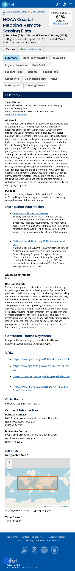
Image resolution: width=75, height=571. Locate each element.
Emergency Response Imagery (30, 213)
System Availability (57, 536)
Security (29, 540)
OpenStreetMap (62, 506)
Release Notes (39, 536)
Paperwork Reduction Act (48, 540)
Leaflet (48, 506)
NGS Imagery (39, 11)
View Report (62, 23)
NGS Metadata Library (16, 11)
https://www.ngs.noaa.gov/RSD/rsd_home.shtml (41, 359)
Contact (25, 536)
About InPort (12, 536)
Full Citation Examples (16, 114)
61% (60, 17)
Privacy (19, 540)
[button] (9, 462)
